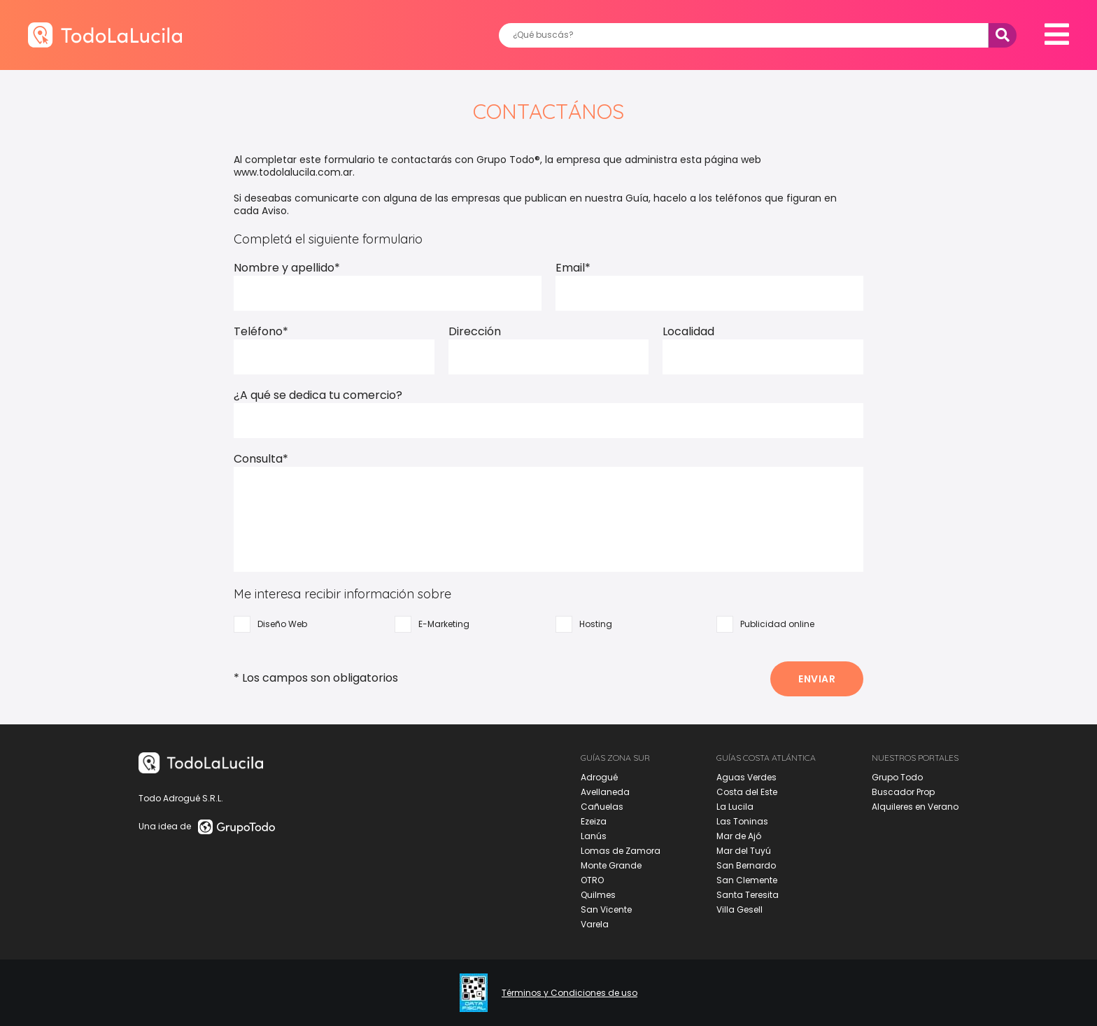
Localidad (688, 331)
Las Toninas (742, 821)
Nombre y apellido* (287, 268)
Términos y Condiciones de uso (569, 993)
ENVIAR (816, 679)
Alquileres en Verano (915, 807)
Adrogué (599, 777)
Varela (595, 924)
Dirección (474, 331)
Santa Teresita (747, 895)
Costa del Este (746, 792)
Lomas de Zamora (620, 851)
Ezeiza (594, 821)
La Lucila (734, 807)
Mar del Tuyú (743, 851)
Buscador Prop (903, 792)
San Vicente (606, 909)
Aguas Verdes (746, 777)
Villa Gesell (739, 909)
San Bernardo (746, 865)
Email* (572, 268)
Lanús (594, 836)
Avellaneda (605, 792)
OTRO (592, 880)
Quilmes (598, 895)
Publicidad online (765, 624)
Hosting (583, 624)
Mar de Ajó (738, 836)
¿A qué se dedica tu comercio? (318, 395)
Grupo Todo (897, 777)
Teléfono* (261, 331)
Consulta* (261, 459)
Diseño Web (270, 624)
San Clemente (746, 880)
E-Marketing (432, 624)
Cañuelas (602, 807)
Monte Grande (611, 865)
